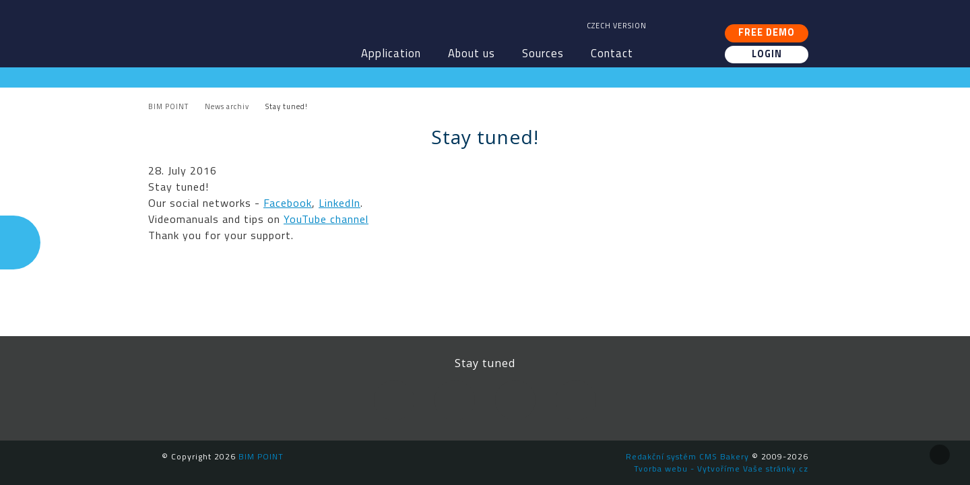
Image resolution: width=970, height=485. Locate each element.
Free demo (766, 32)
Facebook (287, 203)
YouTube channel (326, 219)
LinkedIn (339, 203)
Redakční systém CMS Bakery (687, 456)
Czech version (617, 25)
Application (391, 53)
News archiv (227, 106)
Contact (612, 53)
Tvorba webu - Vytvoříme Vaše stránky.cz (721, 468)
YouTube (515, 400)
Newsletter (576, 400)
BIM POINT (239, 27)
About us (471, 53)
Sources (543, 53)
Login (767, 53)
